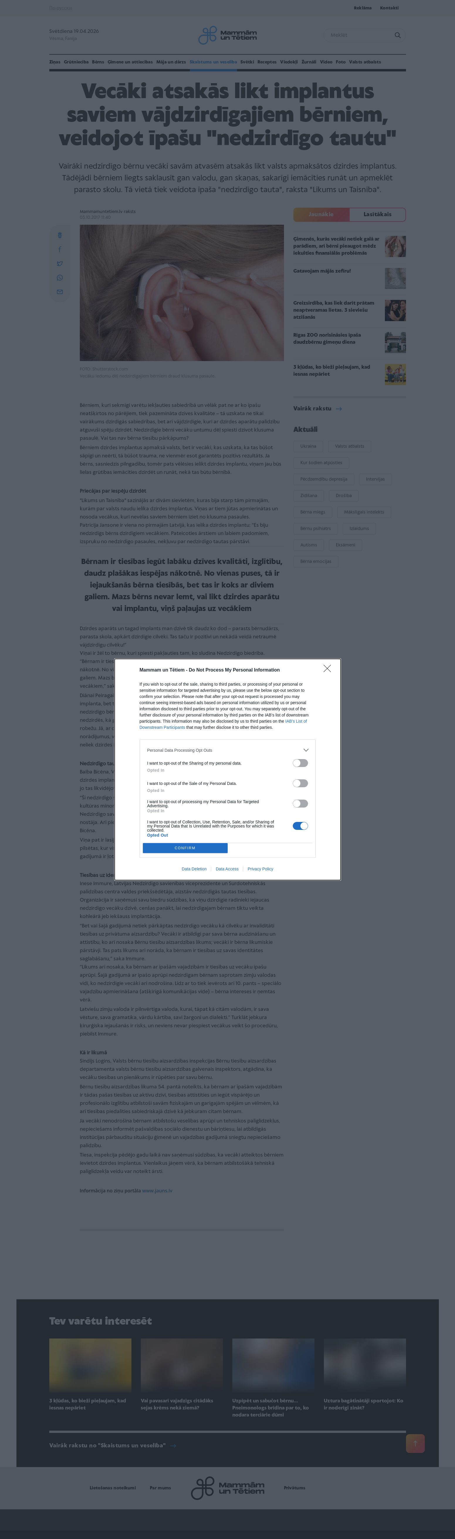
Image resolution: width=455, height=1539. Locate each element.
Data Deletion (194, 869)
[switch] (300, 763)
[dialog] (228, 769)
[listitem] (227, 750)
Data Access (227, 869)
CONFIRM (185, 848)
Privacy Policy (260, 869)
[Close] (329, 670)
